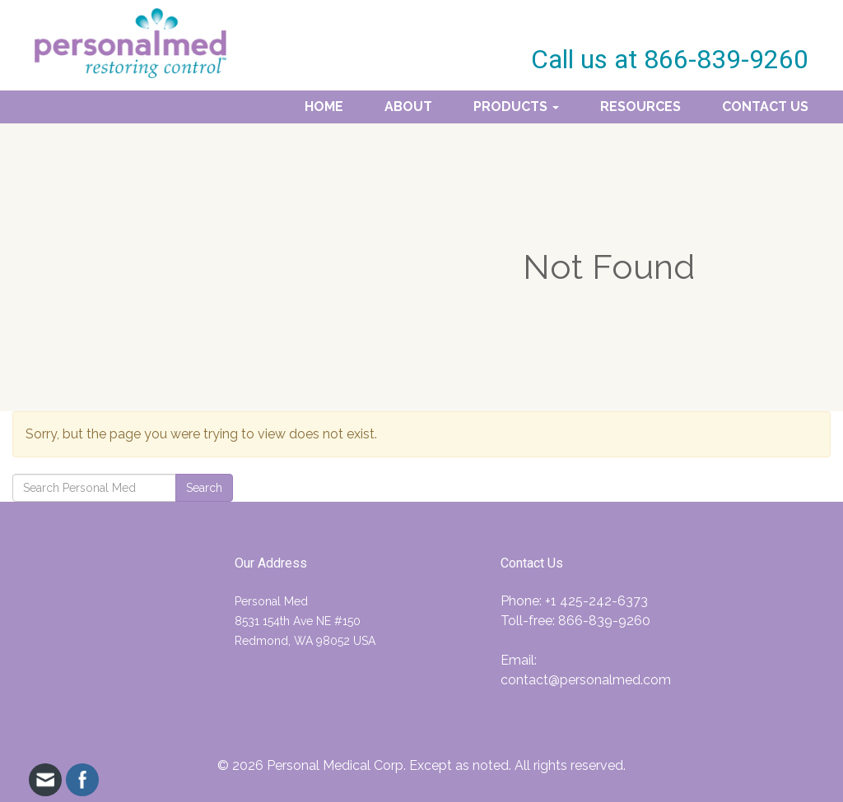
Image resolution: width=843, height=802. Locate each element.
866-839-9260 (604, 620)
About (408, 106)
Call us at (669, 59)
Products (516, 106)
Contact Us (765, 106)
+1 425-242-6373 (596, 601)
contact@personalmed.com (586, 680)
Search (204, 487)
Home (324, 106)
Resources (640, 106)
